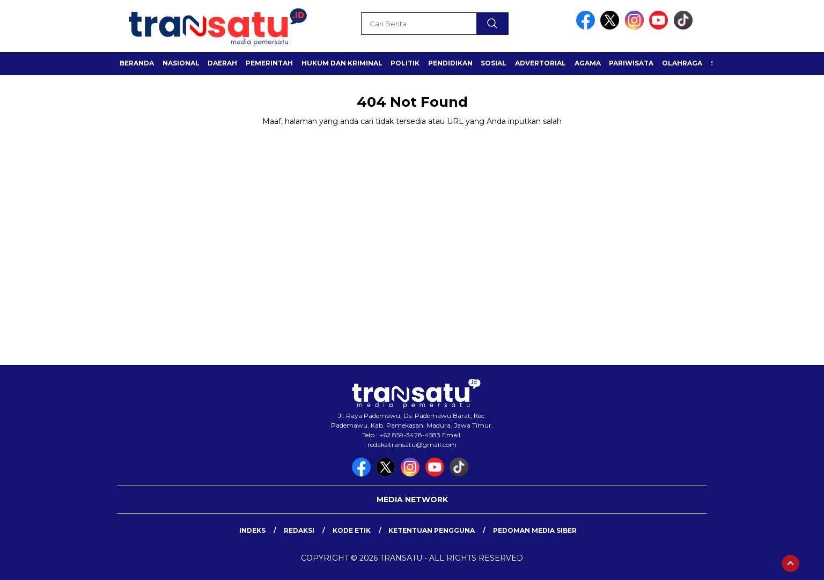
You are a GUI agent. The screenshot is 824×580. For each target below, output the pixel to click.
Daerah (222, 63)
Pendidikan (450, 63)
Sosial (493, 63)
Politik (405, 63)
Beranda (137, 63)
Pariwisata (631, 63)
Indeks (252, 530)
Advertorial (540, 63)
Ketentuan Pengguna (431, 530)
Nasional (181, 63)
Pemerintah (269, 63)
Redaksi (299, 530)
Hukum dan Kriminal (341, 63)
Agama (588, 63)
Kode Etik (352, 530)
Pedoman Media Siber (535, 530)
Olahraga (682, 63)
